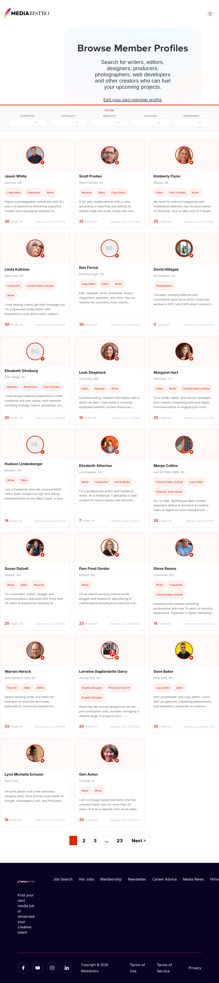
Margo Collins (166, 465)
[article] (35, 184)
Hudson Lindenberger (24, 464)
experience (191, 116)
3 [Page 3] (95, 840)
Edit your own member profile (132, 99)
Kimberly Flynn (167, 176)
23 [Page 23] (119, 840)
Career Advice (164, 879)
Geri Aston (88, 774)
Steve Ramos (165, 568)
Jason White (16, 176)
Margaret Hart (166, 372)
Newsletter (137, 879)
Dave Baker (163, 671)
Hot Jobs (86, 879)
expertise (27, 116)
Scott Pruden (90, 176)
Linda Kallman (17, 269)
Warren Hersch (18, 671)
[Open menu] (210, 13)
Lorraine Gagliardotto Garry (103, 671)
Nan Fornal (88, 267)
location (150, 116)
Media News (193, 879)
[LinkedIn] (66, 967)
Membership (111, 879)
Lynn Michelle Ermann (24, 774)
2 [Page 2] (83, 840)
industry (109, 116)
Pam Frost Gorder (94, 568)
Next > (139, 840)
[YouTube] (37, 967)
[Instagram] (52, 967)
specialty (69, 116)
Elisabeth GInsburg (21, 370)
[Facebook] (23, 967)
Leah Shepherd (92, 372)
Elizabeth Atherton (95, 465)
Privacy (195, 968)
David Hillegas (166, 269)
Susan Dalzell (16, 568)
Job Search (63, 879)
